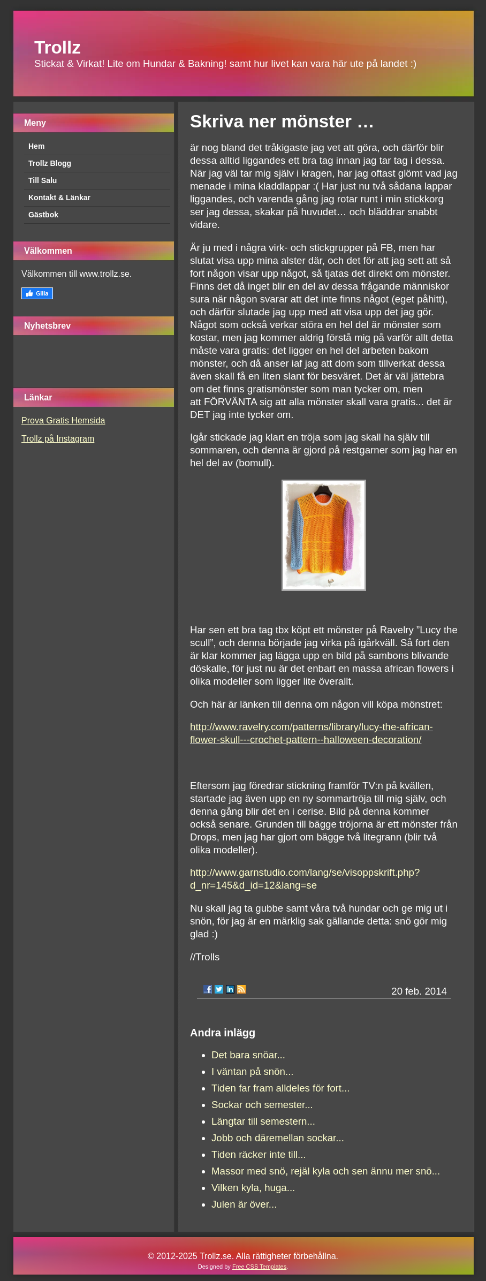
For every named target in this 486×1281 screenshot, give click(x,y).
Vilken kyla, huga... (253, 1187)
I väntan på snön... (252, 1071)
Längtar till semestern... (263, 1121)
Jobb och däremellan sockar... (277, 1137)
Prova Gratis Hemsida (63, 420)
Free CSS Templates (259, 1266)
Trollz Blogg (49, 163)
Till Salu (42, 180)
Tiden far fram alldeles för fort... (280, 1088)
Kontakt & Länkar (59, 197)
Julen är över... (244, 1204)
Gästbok (43, 214)
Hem (36, 146)
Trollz (57, 47)
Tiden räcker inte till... (258, 1154)
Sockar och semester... (262, 1104)
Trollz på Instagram (57, 438)
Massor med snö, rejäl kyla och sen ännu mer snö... (325, 1171)
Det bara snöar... (248, 1054)
